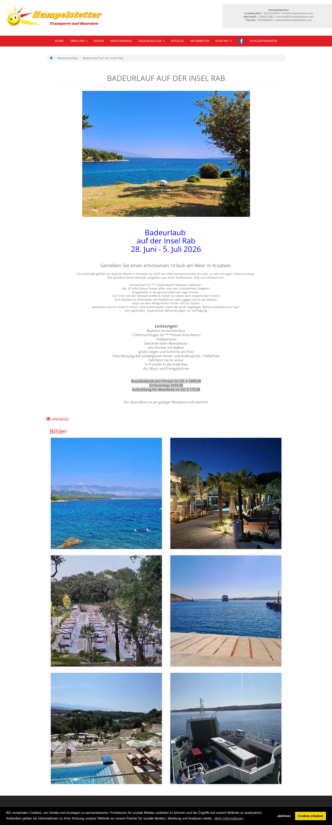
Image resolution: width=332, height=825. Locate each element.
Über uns (78, 41)
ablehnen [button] (284, 816)
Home (59, 41)
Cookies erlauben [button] (310, 816)
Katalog (177, 41)
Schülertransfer (263, 41)
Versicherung (121, 41)
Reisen (99, 41)
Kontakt (223, 41)
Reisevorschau (67, 58)
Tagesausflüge (151, 41)
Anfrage (60, 419)
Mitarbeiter (199, 41)
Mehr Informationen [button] (228, 818)
